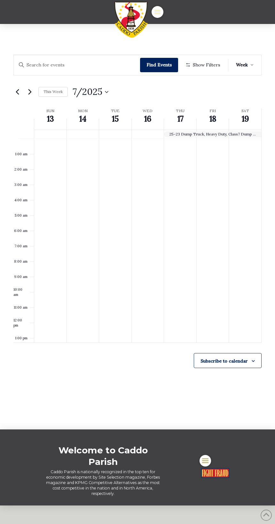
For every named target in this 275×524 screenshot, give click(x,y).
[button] (157, 12)
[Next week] (30, 110)
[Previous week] (17, 110)
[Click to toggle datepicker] (90, 110)
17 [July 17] (180, 138)
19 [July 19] (245, 138)
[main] (137, 236)
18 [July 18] (212, 138)
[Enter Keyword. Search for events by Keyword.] (78, 65)
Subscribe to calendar (224, 379)
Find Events (161, 65)
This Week (53, 110)
